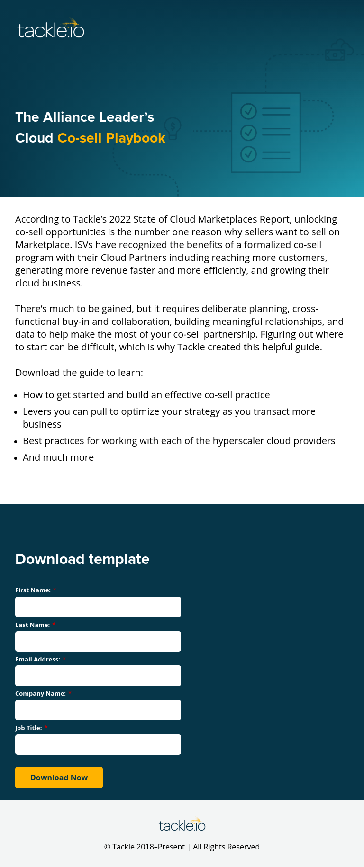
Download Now (59, 777)
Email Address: (40, 659)
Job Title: (31, 728)
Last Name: (35, 624)
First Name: (35, 590)
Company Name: (43, 693)
